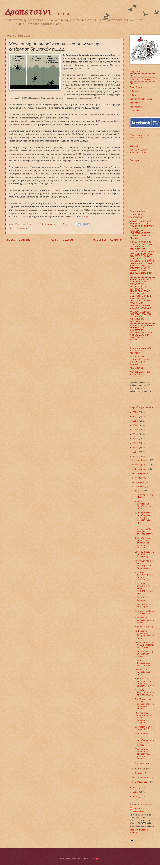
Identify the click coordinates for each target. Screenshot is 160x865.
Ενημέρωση (135, 71)
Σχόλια (133, 75)
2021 (136, 421)
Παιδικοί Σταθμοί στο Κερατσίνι (144, 612)
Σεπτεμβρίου (142, 473)
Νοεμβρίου (141, 465)
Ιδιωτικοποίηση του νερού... (143, 605)
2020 (136, 425)
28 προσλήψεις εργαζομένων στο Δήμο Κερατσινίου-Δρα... (143, 518)
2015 (136, 447)
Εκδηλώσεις (136, 91)
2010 (136, 796)
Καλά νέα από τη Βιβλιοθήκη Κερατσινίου (144, 654)
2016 (136, 443)
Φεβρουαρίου (142, 777)
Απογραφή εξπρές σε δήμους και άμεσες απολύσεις (144, 576)
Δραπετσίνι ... (38, 12)
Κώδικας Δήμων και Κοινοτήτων (140, 373)
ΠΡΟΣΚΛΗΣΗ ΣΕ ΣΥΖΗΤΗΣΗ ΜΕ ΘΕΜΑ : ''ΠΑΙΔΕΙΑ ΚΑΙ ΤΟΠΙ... (144, 589)
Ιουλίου (140, 482)
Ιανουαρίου (141, 782)
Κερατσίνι (135, 103)
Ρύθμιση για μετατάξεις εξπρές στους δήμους (143, 505)
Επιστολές (135, 111)
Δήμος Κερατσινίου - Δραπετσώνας (141, 136)
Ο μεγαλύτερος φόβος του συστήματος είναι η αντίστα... (142, 543)
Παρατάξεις (136, 107)
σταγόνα (134, 146)
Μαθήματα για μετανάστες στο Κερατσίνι (144, 620)
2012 (136, 787)
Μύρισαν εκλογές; (144, 627)
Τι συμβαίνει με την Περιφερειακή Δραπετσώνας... (144, 564)
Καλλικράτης (136, 368)
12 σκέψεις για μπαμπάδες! (143, 728)
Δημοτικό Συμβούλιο (140, 79)
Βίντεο (133, 83)
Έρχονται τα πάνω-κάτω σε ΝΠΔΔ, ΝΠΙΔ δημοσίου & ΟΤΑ (144, 682)
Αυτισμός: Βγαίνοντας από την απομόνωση (144, 692)
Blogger (95, 859)
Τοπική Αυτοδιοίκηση (141, 99)
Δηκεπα (23, 228)
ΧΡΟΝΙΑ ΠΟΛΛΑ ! (143, 733)
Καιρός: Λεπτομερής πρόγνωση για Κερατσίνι (140, 350)
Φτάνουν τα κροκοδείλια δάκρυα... (142, 672)
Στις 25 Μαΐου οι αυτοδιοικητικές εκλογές (144, 554)
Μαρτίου (140, 773)
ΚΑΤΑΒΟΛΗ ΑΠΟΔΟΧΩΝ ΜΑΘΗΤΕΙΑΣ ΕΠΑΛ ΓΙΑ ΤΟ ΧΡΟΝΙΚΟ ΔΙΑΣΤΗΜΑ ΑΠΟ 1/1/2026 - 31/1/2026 (141, 317)
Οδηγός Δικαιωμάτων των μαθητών (142, 663)
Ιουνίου (140, 487)
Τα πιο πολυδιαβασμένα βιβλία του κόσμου (144, 741)
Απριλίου (140, 769)
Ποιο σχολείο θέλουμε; (142, 599)
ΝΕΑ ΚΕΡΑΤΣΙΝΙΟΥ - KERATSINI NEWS (140, 151)
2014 (136, 452)
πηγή (86, 216)
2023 (136, 412)
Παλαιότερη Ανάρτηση (107, 239)
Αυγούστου (141, 478)
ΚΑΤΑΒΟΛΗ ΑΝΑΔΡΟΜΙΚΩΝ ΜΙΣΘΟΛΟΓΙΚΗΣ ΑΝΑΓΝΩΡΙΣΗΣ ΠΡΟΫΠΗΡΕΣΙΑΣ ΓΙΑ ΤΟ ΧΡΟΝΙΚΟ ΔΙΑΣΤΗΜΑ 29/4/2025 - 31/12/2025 (142, 332)
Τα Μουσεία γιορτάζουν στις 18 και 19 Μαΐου (144, 634)
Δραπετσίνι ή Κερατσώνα (140, 809)
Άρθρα (133, 95)
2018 (136, 434)
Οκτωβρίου (141, 469)
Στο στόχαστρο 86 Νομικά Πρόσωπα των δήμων (144, 644)
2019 (136, 430)
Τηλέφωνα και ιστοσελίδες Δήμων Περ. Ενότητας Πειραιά (140, 360)
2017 (136, 439)
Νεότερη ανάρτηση (18, 239)
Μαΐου (138, 491)
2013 (136, 456)
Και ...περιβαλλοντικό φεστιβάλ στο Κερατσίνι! (144, 530)
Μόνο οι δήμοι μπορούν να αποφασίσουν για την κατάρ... (142, 754)
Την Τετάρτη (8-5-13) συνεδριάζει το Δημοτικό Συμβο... (144, 704)
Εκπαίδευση (136, 87)
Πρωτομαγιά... (142, 763)
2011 (136, 792)
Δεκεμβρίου (141, 460)
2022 (136, 416)
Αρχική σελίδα (62, 239)
